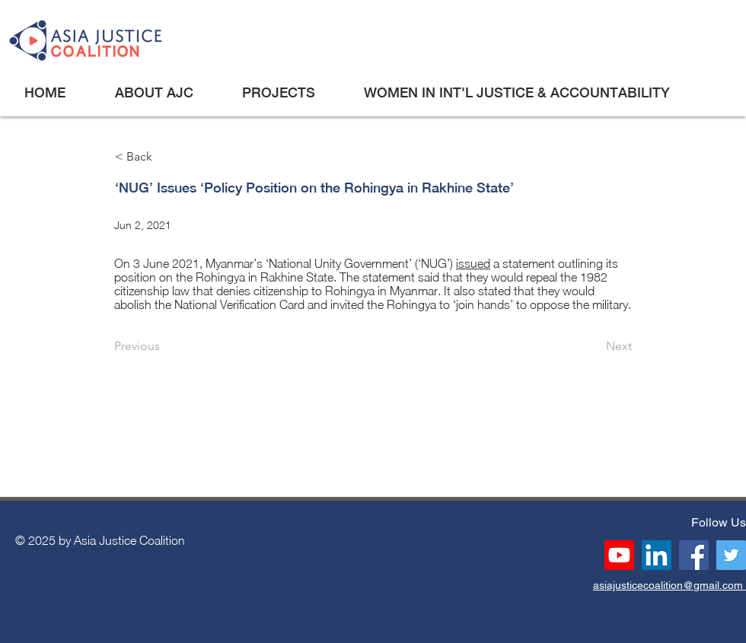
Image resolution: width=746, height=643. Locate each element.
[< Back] (165, 157)
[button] (153, 92)
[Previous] (164, 346)
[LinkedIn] (656, 555)
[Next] (594, 346)
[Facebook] (694, 555)
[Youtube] (619, 555)
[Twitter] (731, 555)
